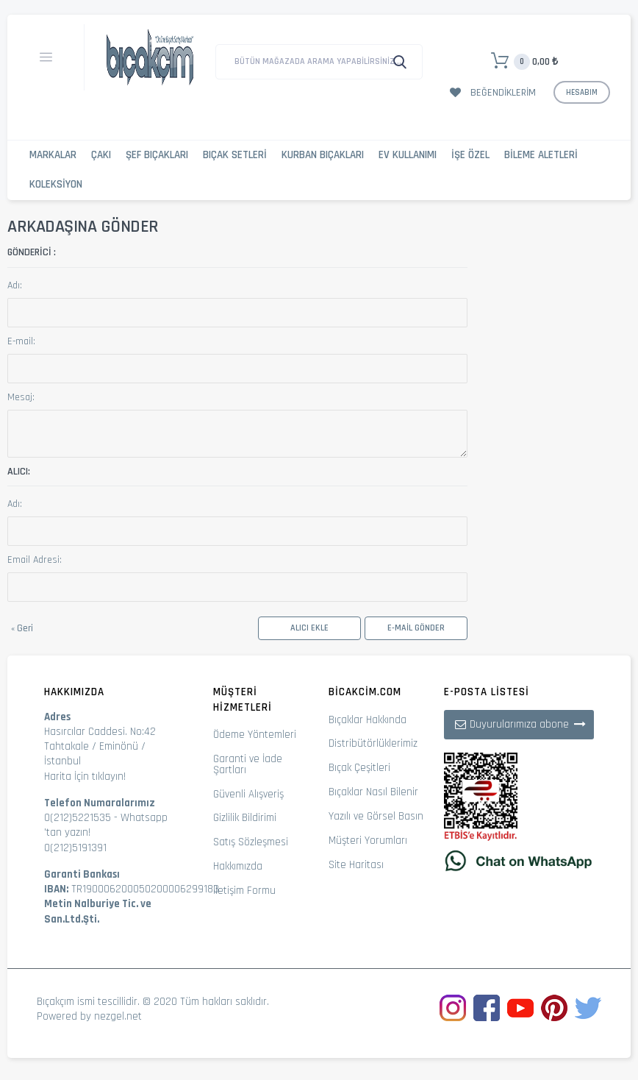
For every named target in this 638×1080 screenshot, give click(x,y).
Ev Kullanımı (408, 155)
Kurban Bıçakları (323, 155)
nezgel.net (118, 1016)
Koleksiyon (55, 184)
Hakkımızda (237, 866)
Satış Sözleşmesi (250, 842)
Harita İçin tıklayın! (85, 777)
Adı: (14, 285)
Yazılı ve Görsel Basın (376, 816)
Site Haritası (356, 864)
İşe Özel (470, 155)
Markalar (52, 155)
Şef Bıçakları (157, 155)
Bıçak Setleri (235, 155)
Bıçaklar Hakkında (367, 719)
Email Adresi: (34, 559)
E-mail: (21, 341)
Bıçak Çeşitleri (359, 767)
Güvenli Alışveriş (248, 794)
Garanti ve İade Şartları (247, 764)
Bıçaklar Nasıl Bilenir (373, 791)
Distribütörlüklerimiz (373, 743)
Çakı (101, 155)
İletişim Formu (244, 890)
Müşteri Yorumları (368, 840)
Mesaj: (21, 397)
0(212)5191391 (75, 848)
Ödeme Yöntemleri (254, 734)
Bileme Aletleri (541, 155)
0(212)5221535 (77, 818)
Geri (22, 628)
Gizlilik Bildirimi (244, 817)
